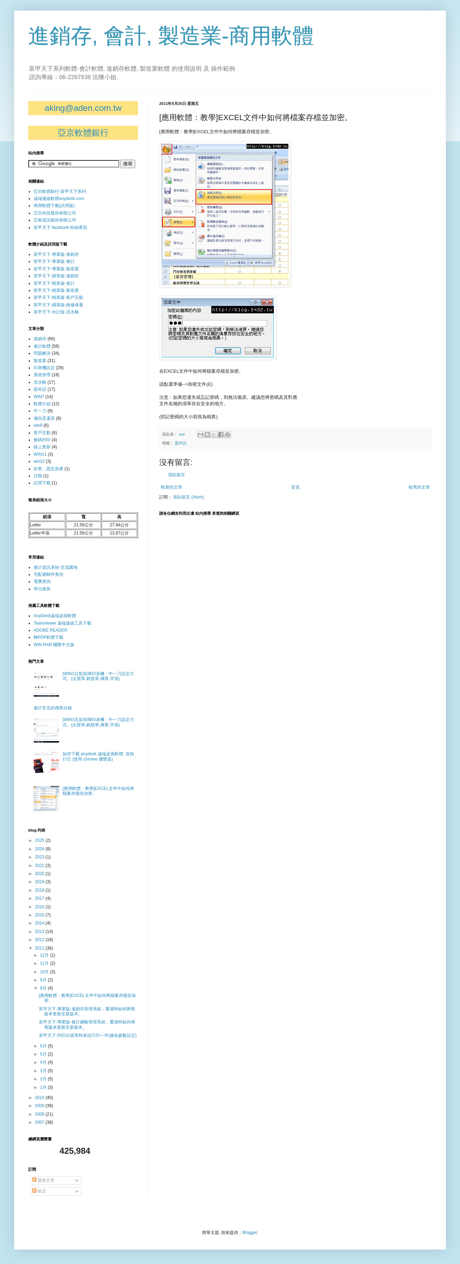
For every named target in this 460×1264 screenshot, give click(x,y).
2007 (40, 1122)
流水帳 (40, 382)
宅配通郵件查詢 (48, 574)
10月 (45, 971)
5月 (44, 1054)
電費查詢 (42, 581)
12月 (45, 955)
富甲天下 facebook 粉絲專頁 (60, 227)
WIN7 (39, 396)
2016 (40, 906)
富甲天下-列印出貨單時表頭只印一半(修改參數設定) (88, 1035)
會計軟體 (42, 346)
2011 (40, 948)
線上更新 (42, 446)
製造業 (40, 360)
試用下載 (42, 482)
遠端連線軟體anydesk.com (59, 198)
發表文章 (43, 1180)
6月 (44, 1046)
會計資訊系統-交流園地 (55, 567)
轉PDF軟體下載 (48, 637)
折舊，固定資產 (48, 468)
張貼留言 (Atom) (188, 497)
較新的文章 (171, 487)
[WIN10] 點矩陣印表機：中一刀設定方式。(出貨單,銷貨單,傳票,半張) (98, 722)
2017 (40, 898)
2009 (40, 1105)
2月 (44, 1078)
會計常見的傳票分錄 (53, 707)
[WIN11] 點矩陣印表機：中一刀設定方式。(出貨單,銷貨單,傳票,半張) (98, 676)
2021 (40, 865)
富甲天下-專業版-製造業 (56, 268)
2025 (40, 840)
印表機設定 (44, 367)
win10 (39, 461)
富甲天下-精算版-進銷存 (56, 275)
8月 (44, 988)
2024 (40, 848)
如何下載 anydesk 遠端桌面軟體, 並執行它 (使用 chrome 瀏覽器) (98, 756)
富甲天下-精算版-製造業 (56, 290)
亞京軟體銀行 (83, 132)
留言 (39, 1191)
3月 (44, 1070)
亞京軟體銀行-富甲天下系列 (60, 191)
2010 (40, 1097)
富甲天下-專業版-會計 (54, 261)
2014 (40, 923)
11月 (45, 963)
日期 (38, 475)
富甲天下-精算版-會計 (54, 283)
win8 (38, 425)
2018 (40, 890)
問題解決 (42, 353)
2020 (40, 873)
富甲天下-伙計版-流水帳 (56, 311)
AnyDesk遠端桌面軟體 (55, 615)
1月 (44, 1087)
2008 (40, 1114)
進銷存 (40, 338)
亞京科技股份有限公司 (55, 213)
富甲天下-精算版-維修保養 (58, 304)
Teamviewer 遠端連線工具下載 (62, 623)
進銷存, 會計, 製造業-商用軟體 (171, 36)
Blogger (249, 1232)
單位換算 (42, 588)
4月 (44, 1062)
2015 (40, 914)
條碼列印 (42, 439)
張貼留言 (176, 474)
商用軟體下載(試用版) (54, 205)
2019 (40, 881)
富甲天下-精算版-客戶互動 (58, 297)
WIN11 (40, 454)
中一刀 (40, 410)
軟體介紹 (42, 403)
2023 (40, 857)
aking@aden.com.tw (83, 108)
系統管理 (42, 374)
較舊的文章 (419, 487)
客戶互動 (42, 432)
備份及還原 (44, 418)
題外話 (180, 443)
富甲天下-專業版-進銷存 (56, 254)
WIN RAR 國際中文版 (54, 644)
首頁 (295, 487)
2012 (40, 939)
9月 (44, 979)
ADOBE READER (50, 630)
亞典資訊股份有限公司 (55, 220)
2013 (40, 931)
